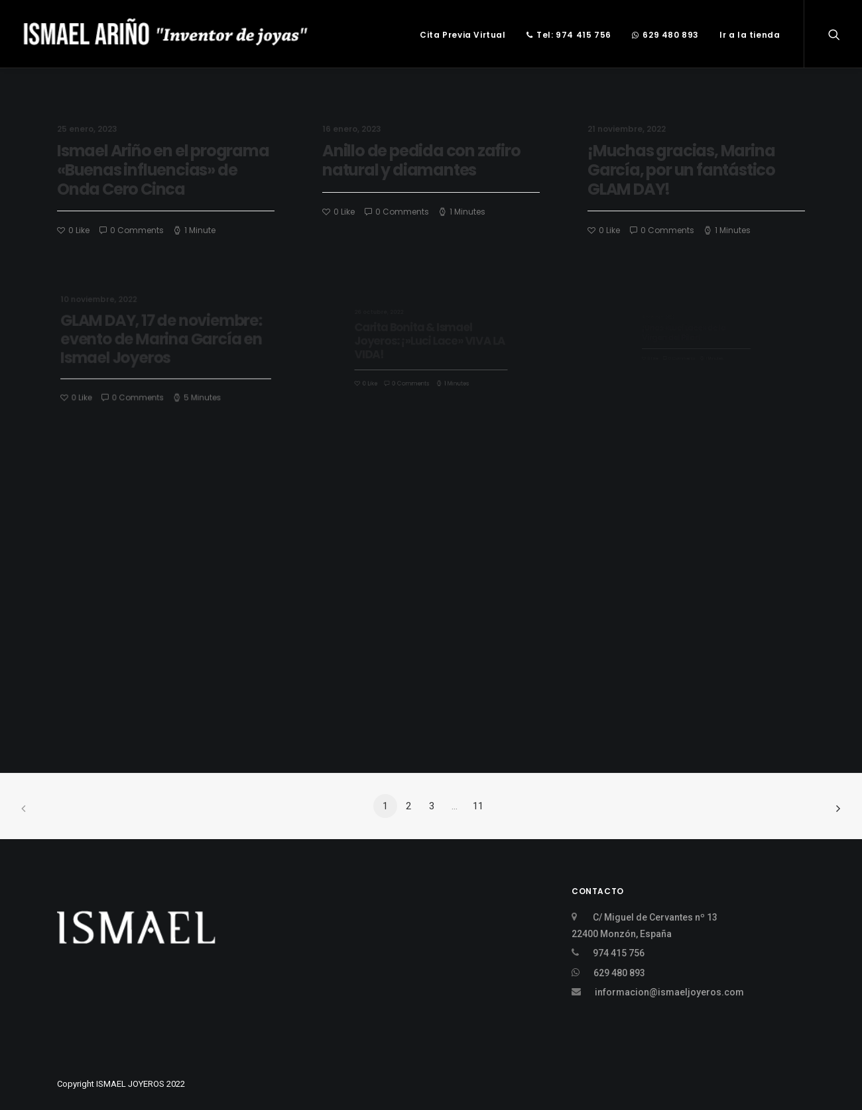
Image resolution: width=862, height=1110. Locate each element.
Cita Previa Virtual (462, 34)
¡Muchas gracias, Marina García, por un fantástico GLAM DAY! (681, 170)
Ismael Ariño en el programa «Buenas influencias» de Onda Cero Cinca (163, 170)
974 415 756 (619, 953)
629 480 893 (665, 34)
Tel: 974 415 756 (568, 34)
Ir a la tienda (749, 34)
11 (478, 806)
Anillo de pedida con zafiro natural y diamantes (421, 160)
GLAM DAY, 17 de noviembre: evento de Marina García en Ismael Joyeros (162, 340)
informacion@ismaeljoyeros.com (669, 992)
